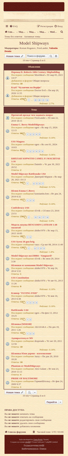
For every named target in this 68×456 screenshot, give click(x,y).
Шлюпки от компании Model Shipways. (32, 265)
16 (39, 217)
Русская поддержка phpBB (34, 445)
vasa (36, 244)
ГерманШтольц (42, 381)
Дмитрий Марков (43, 176)
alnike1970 (39, 230)
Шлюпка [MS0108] (21, 324)
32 (47, 100)
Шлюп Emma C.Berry (23, 190)
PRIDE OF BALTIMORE (24, 378)
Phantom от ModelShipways (25, 366)
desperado (39, 341)
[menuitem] (13, 26)
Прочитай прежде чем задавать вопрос (32, 115)
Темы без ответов (13, 36)
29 (35, 100)
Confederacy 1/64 (20, 207)
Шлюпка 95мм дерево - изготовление (31, 353)
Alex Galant (40, 368)
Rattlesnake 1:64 (19, 310)
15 (35, 217)
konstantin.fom (41, 193)
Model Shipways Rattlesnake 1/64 (28, 173)
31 (43, 100)
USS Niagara (17, 141)
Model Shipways (34, 43)
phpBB (27, 442)
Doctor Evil (40, 90)
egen (36, 127)
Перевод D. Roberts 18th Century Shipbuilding (35, 72)
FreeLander (42, 48)
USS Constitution (20, 277)
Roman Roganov (28, 48)
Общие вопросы (41, 80)
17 (43, 217)
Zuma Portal (37, 439)
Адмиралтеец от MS (22, 338)
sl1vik (37, 210)
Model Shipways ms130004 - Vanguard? (31, 255)
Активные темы (32, 36)
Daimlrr (38, 164)
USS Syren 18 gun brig (22, 241)
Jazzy (37, 356)
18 (47, 217)
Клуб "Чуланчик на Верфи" (26, 87)
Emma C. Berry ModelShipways (27, 124)
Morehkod (39, 75)
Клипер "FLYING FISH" (24, 293)
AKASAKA (40, 327)
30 (39, 100)
